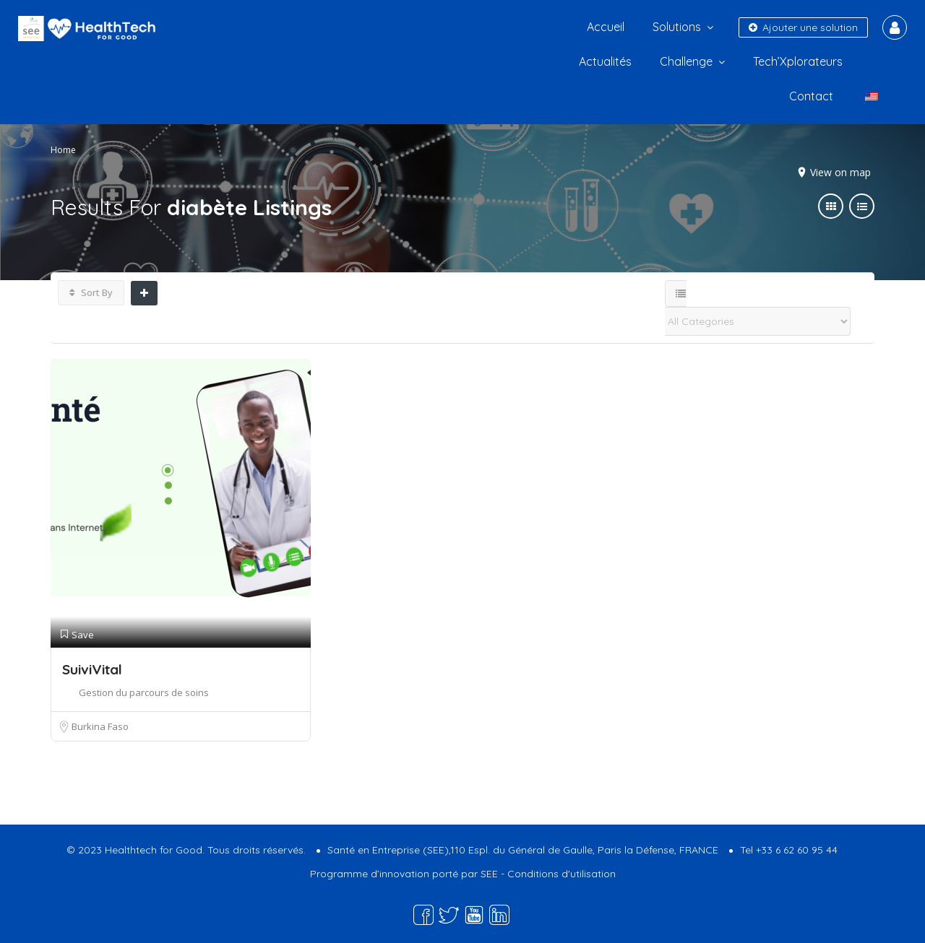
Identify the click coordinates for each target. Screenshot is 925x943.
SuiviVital (92, 669)
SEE (489, 873)
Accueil (605, 26)
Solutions (677, 26)
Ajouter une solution (803, 27)
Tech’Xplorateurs (798, 61)
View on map (840, 172)
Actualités (605, 61)
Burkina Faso (100, 726)
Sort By (91, 292)
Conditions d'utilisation (561, 873)
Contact (811, 96)
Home (63, 150)
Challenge (686, 61)
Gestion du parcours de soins (144, 692)
